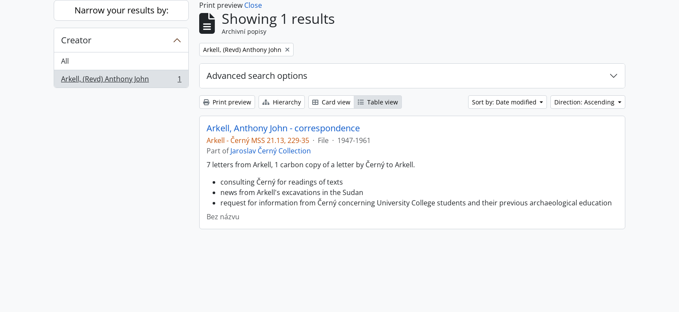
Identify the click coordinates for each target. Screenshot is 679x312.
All (65, 61)
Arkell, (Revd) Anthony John (121, 81)
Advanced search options (257, 75)
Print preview (227, 102)
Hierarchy (281, 102)
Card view (331, 102)
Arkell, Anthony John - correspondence (283, 128)
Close (253, 5)
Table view (378, 102)
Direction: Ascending (585, 102)
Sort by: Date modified (505, 102)
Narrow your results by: (121, 10)
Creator (76, 40)
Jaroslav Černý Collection (270, 151)
